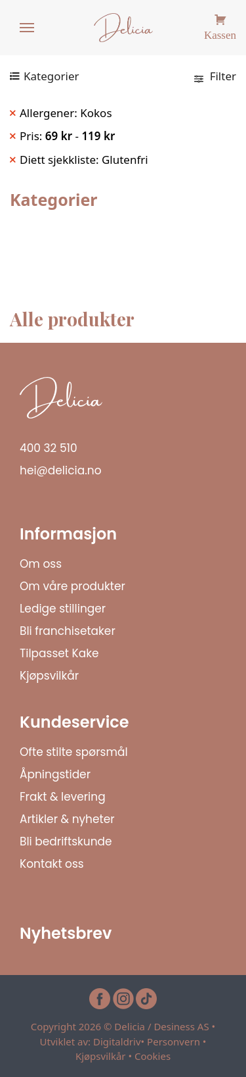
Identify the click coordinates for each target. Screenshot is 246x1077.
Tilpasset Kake (59, 653)
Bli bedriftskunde (66, 841)
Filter (215, 76)
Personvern (173, 1041)
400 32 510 (48, 448)
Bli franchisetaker (67, 631)
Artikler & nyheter (67, 819)
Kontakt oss (52, 864)
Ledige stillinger (63, 608)
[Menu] (27, 28)
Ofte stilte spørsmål (74, 752)
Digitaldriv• (120, 1041)
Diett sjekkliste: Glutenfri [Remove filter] (84, 159)
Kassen (220, 33)
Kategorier (51, 76)
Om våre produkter (72, 586)
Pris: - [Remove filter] (67, 135)
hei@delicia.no (61, 470)
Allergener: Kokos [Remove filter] (66, 112)
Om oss (41, 564)
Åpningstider (55, 774)
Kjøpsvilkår (49, 676)
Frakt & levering (63, 797)
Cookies (152, 1056)
